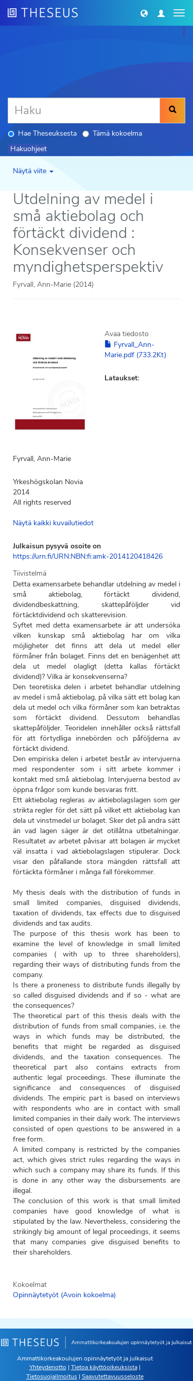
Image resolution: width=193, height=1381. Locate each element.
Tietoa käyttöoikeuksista (104, 1367)
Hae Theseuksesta (42, 133)
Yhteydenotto (47, 1367)
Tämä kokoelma (112, 133)
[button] (144, 13)
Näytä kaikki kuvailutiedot (53, 523)
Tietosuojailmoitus (51, 1376)
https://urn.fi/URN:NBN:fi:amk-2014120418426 (88, 556)
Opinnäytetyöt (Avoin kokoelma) (64, 1295)
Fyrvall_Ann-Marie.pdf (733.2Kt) (135, 350)
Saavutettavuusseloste (113, 1376)
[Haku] (84, 110)
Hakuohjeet (28, 149)
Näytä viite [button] (33, 171)
